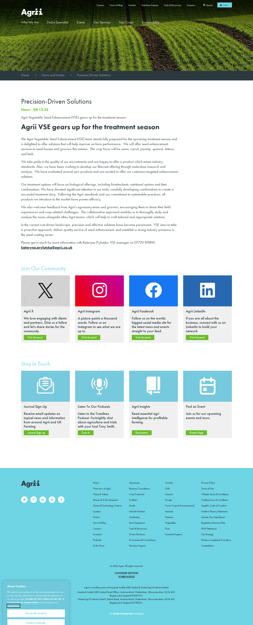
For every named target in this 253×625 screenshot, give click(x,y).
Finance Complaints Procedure (216, 540)
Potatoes (169, 517)
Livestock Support (173, 534)
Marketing (134, 517)
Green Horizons (137, 534)
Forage (168, 499)
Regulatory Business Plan (213, 522)
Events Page (196, 433)
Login (225, 4)
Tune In (85, 433)
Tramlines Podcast (149, 5)
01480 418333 (127, 576)
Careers (100, 5)
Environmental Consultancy (142, 540)
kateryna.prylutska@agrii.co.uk (46, 247)
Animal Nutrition (137, 511)
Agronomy (134, 482)
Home (25, 75)
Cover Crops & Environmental (179, 505)
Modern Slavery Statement (214, 511)
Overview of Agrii (102, 488)
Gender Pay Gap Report (213, 517)
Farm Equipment (137, 522)
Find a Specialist (57, 22)
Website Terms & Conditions (215, 494)
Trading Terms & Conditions (214, 499)
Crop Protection (136, 494)
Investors (191, 5)
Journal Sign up (36, 433)
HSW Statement (209, 528)
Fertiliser (133, 499)
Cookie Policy (13, 617)
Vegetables (170, 522)
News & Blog (116, 5)
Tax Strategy (207, 534)
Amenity (169, 511)
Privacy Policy (208, 482)
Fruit (167, 528)
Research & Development (105, 499)
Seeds (132, 505)
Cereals (169, 482)
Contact (132, 5)
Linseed (169, 494)
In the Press (98, 545)
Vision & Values (100, 494)
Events (81, 22)
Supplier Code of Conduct (213, 505)
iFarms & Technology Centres (107, 505)
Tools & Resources (172, 5)
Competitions (207, 545)
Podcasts (97, 540)
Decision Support (137, 545)
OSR (167, 488)
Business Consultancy (139, 488)
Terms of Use (207, 488)
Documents (142, 433)
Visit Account (35, 337)
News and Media (52, 75)
